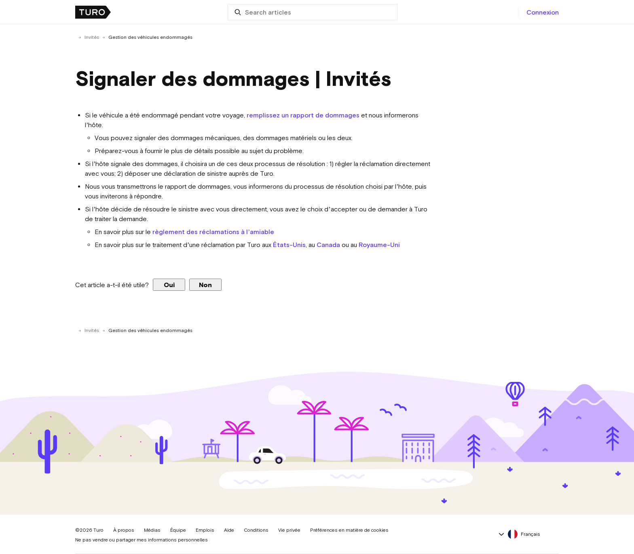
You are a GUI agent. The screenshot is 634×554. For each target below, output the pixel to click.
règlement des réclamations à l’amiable (213, 231)
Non (205, 284)
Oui (169, 284)
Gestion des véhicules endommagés (150, 37)
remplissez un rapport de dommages (303, 115)
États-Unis (289, 244)
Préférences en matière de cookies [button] (349, 530)
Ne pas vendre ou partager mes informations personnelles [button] (141, 540)
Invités (92, 37)
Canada (328, 244)
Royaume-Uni (379, 244)
